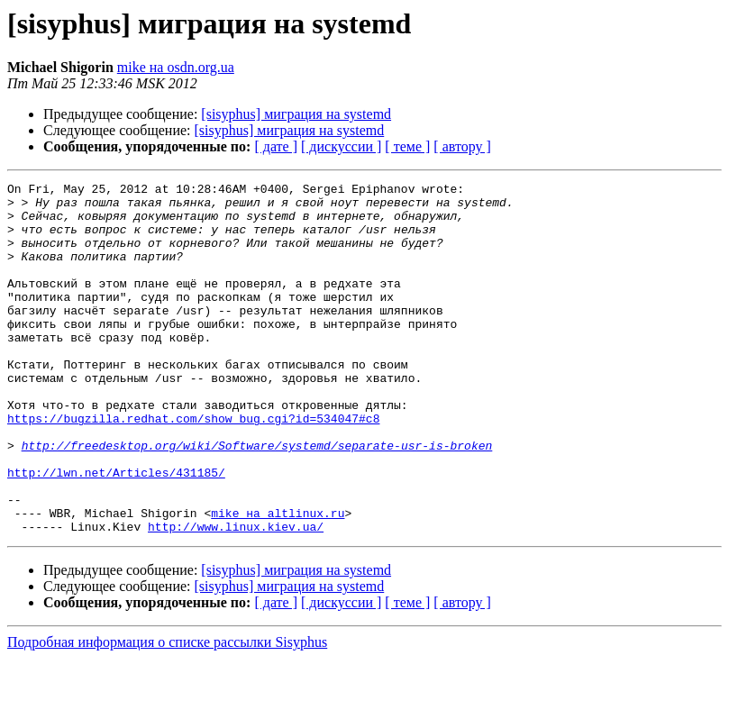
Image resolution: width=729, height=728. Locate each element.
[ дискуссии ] (341, 146)
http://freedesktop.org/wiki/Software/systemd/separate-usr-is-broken (257, 499)
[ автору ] (461, 146)
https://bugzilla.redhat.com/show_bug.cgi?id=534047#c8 (193, 467)
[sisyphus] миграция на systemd (296, 114)
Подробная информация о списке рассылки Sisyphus (167, 712)
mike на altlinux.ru (277, 580)
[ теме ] (407, 146)
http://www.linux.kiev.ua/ (235, 596)
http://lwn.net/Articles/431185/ (116, 531)
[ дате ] (275, 146)
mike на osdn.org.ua (175, 67)
